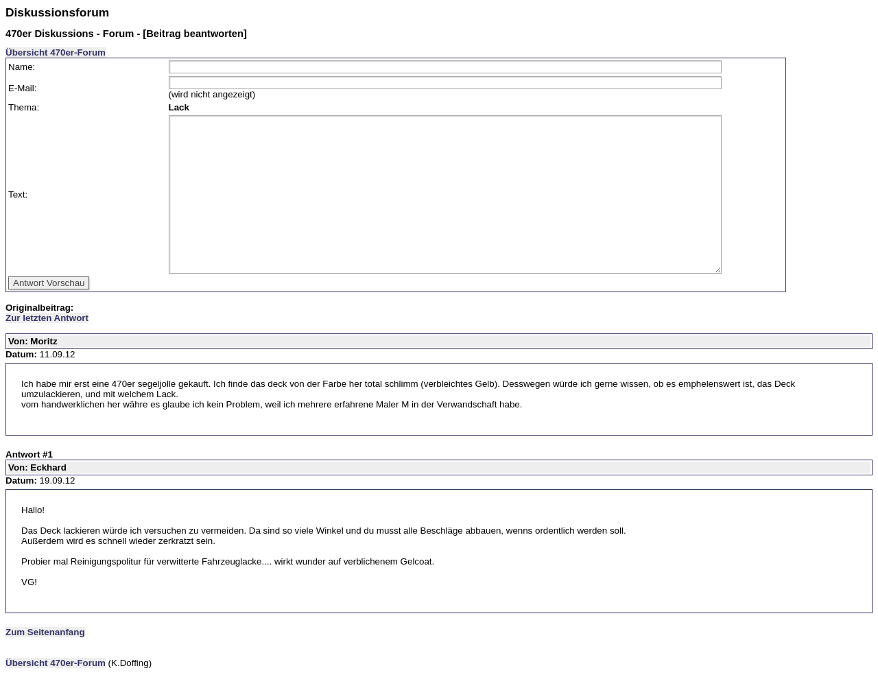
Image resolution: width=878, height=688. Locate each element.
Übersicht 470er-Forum (55, 52)
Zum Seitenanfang (45, 632)
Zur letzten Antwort (46, 318)
